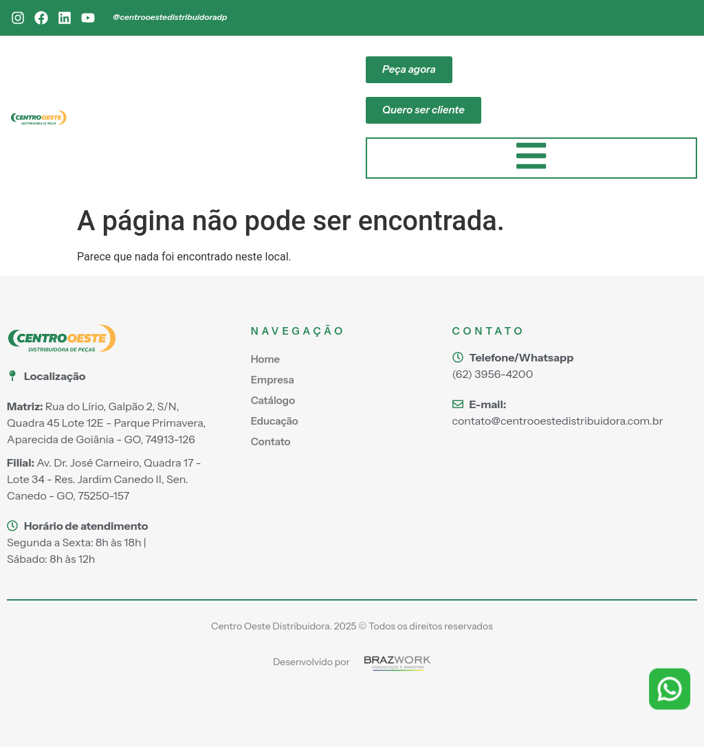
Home (265, 360)
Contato (271, 442)
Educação (274, 422)
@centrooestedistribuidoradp (170, 17)
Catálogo (273, 401)
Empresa (272, 381)
